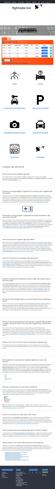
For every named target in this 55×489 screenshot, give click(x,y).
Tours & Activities (20, 479)
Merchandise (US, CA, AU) (21, 473)
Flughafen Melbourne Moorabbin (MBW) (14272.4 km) (15, 454)
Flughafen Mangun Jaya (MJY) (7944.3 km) (13, 457)
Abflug (9, 38)
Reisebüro (34, 2)
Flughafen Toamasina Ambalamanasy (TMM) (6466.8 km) (15, 452)
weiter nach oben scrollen (13, 389)
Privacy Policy (44, 475)
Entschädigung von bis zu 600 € (13, 408)
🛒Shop (42, 2)
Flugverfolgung (7, 2)
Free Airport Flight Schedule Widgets (10, 63)
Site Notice (44, 474)
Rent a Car (19, 477)
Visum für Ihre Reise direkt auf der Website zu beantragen (25, 423)
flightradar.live (25, 63)
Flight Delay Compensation (22, 482)
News (39, 2)
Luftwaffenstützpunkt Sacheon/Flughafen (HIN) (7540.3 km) (16, 460)
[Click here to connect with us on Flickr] (36, 472)
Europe (3, 475)
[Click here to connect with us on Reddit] (36, 473)
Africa (3, 476)
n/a (5, 374)
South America (5, 473)
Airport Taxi (19, 478)
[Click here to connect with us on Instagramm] (29, 473)
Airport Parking (20, 475)
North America (5, 477)
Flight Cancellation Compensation (20, 484)
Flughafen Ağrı (7, 378)
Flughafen (28, 2)
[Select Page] (7, 60)
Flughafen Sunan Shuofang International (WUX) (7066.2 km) (16, 456)
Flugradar (14, 2)
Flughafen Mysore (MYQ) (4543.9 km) (12, 458)
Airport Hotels (19, 474)
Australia (4, 472)
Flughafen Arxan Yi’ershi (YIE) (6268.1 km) (12, 455)
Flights (18, 476)
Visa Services (19, 481)
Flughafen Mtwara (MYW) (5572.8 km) (12, 453)
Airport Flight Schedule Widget (21, 485)
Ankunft (4, 38)
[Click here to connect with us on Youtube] (32, 472)
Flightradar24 (21, 2)
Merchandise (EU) (20, 472)
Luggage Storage (20, 480)
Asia (3, 474)
